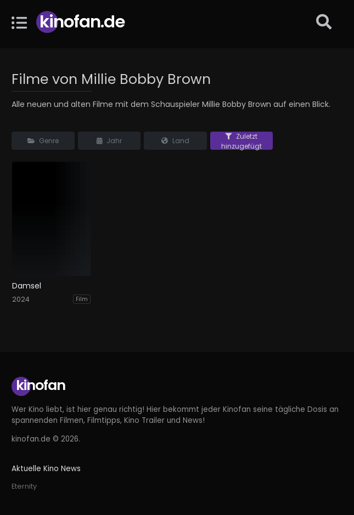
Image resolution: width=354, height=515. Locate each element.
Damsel (26, 286)
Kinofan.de (82, 21)
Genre (43, 140)
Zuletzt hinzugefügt (241, 141)
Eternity (24, 486)
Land (175, 140)
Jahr (109, 140)
